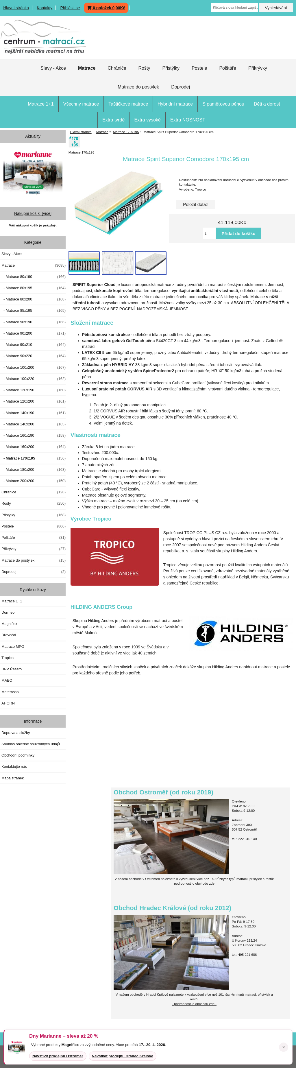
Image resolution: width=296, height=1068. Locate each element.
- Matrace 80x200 (33, 299)
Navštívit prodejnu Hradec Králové (122, 1056)
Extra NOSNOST (187, 119)
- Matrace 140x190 (33, 413)
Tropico (7, 658)
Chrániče (117, 68)
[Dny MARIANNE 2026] (32, 172)
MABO (6, 680)
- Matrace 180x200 (33, 469)
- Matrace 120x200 (33, 401)
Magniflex (9, 623)
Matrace (102, 132)
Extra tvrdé (113, 119)
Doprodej (180, 86)
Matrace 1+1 (40, 104)
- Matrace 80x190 (33, 276)
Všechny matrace (81, 104)
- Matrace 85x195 (33, 310)
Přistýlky (171, 68)
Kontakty (44, 7)
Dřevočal (8, 635)
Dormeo (7, 612)
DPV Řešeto (11, 669)
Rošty (144, 68)
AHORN (8, 703)
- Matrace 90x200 (33, 333)
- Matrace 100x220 (33, 379)
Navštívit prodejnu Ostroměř (57, 1056)
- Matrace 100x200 (33, 367)
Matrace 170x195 (126, 132)
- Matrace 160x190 (33, 435)
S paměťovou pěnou (223, 104)
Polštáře (227, 68)
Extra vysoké (147, 119)
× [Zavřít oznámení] (283, 1047)
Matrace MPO (12, 646)
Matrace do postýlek (138, 86)
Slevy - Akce (53, 68)
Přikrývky (257, 68)
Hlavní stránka (16, 7)
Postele (199, 68)
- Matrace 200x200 (33, 481)
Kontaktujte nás (14, 766)
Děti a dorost (267, 104)
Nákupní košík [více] (32, 213)
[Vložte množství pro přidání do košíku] (209, 233)
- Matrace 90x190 (33, 322)
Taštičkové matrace (128, 104)
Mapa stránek (12, 778)
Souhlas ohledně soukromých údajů (30, 744)
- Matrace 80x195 (33, 288)
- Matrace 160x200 (33, 446)
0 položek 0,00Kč (106, 7)
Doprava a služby (15, 733)
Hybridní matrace (175, 104)
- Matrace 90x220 (33, 356)
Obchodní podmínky (17, 755)
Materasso (10, 692)
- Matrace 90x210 (33, 344)
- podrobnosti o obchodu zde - (194, 883)
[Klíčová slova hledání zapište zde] (234, 7)
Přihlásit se (70, 7)
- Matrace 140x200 (33, 424)
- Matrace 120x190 (33, 390)
